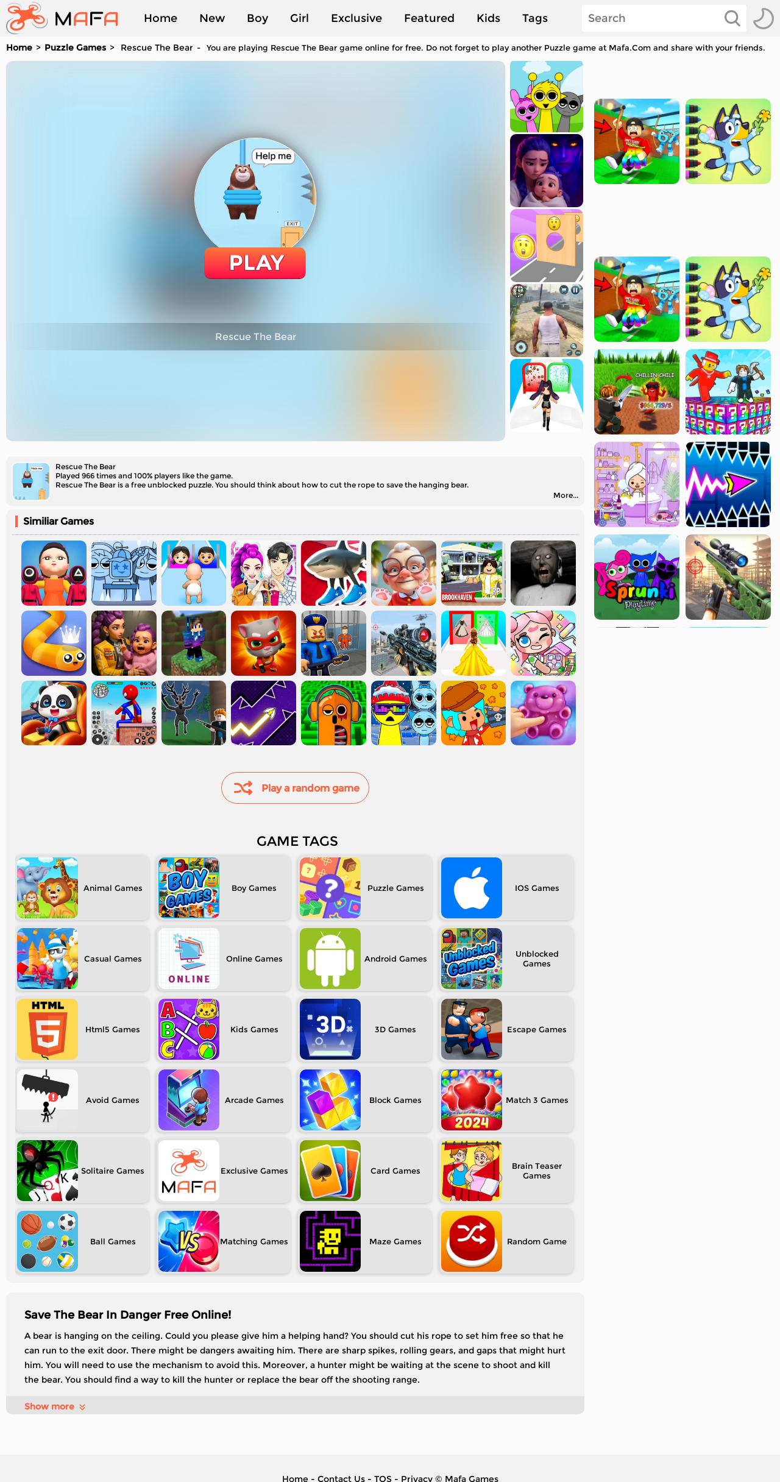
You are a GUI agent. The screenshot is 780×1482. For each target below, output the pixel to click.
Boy (257, 18)
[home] (68, 18)
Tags (535, 18)
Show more (55, 1406)
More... (565, 495)
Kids (488, 18)
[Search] (664, 18)
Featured (429, 18)
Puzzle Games (75, 47)
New (212, 18)
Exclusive (356, 18)
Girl (299, 18)
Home (160, 18)
